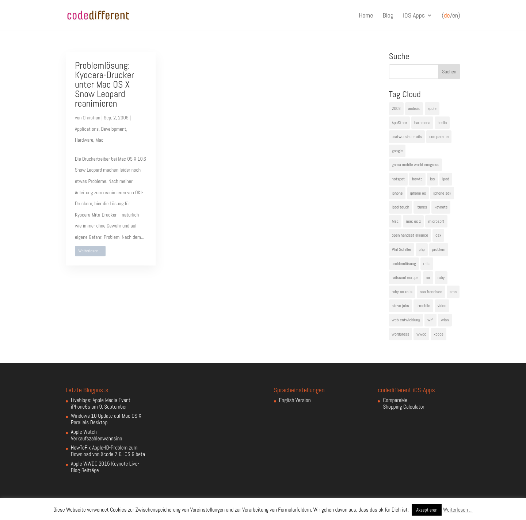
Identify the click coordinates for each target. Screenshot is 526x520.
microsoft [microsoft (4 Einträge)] (436, 221)
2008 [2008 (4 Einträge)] (396, 108)
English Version (295, 400)
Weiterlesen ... (90, 251)
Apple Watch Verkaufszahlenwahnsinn (96, 435)
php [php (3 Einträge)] (421, 249)
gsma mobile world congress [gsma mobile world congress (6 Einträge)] (415, 165)
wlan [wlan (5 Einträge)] (445, 320)
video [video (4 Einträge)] (442, 306)
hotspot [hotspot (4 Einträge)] (398, 179)
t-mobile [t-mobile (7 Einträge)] (423, 306)
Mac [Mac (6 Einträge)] (395, 221)
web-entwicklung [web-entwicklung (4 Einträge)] (406, 320)
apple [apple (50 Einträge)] (432, 108)
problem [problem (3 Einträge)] (438, 249)
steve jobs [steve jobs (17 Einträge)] (400, 306)
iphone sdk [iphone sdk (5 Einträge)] (442, 193)
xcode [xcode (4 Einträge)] (438, 334)
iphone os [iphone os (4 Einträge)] (418, 193)
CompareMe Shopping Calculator (403, 403)
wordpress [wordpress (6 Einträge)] (400, 334)
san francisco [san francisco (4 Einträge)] (431, 292)
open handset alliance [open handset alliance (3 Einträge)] (410, 235)
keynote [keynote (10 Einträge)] (440, 207)
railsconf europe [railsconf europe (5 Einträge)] (405, 277)
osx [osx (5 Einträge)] (438, 235)
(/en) (451, 15)
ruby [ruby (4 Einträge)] (441, 277)
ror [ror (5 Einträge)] (428, 277)
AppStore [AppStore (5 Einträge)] (399, 123)
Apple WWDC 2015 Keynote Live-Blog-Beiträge (105, 467)
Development (113, 129)
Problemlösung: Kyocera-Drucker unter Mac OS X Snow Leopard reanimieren (104, 85)
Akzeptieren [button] (426, 510)
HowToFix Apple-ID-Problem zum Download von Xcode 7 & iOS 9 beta (108, 451)
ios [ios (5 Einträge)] (432, 179)
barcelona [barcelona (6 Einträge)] (422, 123)
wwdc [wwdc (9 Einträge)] (421, 334)
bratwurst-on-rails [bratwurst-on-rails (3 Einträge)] (407, 136)
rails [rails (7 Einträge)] (427, 264)
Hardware (84, 140)
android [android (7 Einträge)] (414, 108)
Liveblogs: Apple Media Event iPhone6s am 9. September (100, 403)
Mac (99, 140)
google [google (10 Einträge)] (397, 151)
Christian (91, 117)
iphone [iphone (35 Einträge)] (397, 193)
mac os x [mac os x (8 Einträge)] (413, 221)
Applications (87, 129)
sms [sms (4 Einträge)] (453, 292)
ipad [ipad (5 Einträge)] (445, 179)
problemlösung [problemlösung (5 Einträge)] (404, 264)
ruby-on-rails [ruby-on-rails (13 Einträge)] (402, 292)
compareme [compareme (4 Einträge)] (439, 136)
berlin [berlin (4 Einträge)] (442, 123)
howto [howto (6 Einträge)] (417, 179)
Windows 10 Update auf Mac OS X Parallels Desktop (106, 419)
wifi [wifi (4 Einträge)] (430, 320)
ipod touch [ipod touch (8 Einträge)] (400, 207)
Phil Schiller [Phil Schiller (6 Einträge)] (402, 249)
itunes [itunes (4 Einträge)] (421, 207)
